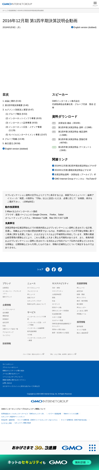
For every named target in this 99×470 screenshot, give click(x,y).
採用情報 (81, 322)
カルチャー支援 (57, 320)
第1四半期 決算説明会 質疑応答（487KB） (69, 141)
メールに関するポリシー (11, 374)
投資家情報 (12, 10)
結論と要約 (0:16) (13, 101)
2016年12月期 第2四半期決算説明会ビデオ (75, 166)
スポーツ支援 (56, 317)
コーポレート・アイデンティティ (12, 292)
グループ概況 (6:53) (18, 114)
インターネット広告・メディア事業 (36, 324)
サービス (31, 312)
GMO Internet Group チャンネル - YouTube (75, 179)
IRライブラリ (81, 298)
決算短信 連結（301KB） (66, 122)
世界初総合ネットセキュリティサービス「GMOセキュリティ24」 (23, 414)
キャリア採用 (81, 330)
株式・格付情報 (82, 301)
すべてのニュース (33, 288)
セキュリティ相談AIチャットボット (13, 417)
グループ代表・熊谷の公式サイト (33, 354)
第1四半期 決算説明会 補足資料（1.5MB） (69, 133)
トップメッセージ (9, 309)
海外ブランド (7, 297)
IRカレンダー (81, 307)
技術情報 (7, 343)
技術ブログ (31, 298)
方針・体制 (56, 288)
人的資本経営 (56, 294)
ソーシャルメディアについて (13, 377)
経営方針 (80, 291)
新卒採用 (80, 326)
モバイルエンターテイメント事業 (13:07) (28, 135)
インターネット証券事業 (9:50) (23, 123)
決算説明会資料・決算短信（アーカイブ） (75, 174)
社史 (4, 326)
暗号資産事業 (32, 331)
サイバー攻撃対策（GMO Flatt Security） (74, 420)
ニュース (31, 283)
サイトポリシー (8, 364)
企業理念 (6, 288)
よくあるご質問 (82, 311)
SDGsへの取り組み (58, 329)
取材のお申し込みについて (36, 304)
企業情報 (7, 305)
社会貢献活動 (56, 314)
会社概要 (6, 313)
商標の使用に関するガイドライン (14, 380)
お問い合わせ (7, 383)
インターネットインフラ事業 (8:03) (25, 118)
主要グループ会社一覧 (10, 329)
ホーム (5, 10)
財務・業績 (81, 294)
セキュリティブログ (34, 301)
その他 (29, 335)
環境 (53, 298)
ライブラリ (6, 335)
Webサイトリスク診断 (71, 414)
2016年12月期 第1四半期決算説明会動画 (31, 10)
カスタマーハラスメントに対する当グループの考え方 (21, 386)
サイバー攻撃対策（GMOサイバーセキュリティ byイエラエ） (37, 420)
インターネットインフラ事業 (36, 318)
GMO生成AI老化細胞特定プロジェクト (61, 325)
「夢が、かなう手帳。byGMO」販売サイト (62, 354)
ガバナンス (56, 304)
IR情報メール (81, 314)
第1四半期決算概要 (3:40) (16, 105)
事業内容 (6, 316)
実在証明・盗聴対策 (8, 420)
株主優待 (80, 304)
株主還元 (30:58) (12, 143)
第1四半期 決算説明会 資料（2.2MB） (72, 127)
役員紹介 (6, 319)
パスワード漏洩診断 (54, 414)
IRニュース (31, 294)
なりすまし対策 (6, 423)
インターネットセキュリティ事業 (36, 339)
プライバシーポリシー (10, 367)
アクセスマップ (8, 332)
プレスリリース (32, 291)
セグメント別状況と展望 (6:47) (19, 110)
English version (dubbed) (85, 27)
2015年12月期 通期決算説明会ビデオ (73, 170)
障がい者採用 (82, 333)
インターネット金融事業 (35, 328)
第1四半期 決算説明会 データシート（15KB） (72, 148)
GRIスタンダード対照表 (60, 311)
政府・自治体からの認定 (60, 333)
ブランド (7, 283)
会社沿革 (6, 322)
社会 (53, 301)
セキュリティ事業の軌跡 (22, 423)
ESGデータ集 (56, 307)
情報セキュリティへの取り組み (13, 371)
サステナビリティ (60, 283)
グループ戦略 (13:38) (14, 139)
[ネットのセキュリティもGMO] (49, 462)
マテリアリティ (57, 291)
